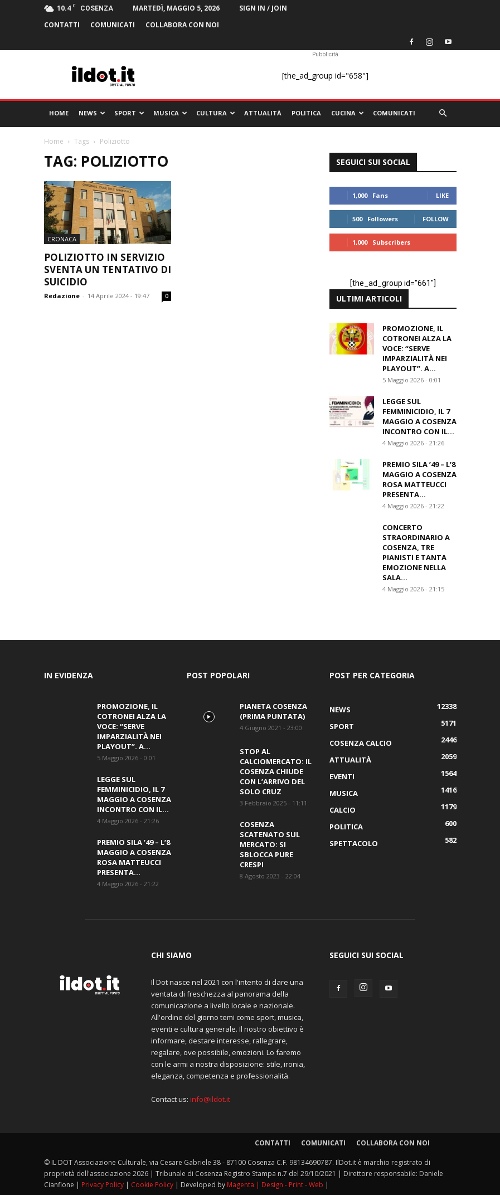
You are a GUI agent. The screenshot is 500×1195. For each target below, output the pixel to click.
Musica (170, 113)
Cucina (347, 113)
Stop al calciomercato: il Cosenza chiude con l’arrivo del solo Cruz (276, 771)
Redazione (62, 296)
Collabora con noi (182, 25)
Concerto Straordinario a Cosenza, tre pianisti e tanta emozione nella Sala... (416, 552)
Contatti (62, 25)
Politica (306, 113)
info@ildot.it (210, 1099)
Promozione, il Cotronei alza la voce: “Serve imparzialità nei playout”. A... (417, 348)
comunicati (112, 25)
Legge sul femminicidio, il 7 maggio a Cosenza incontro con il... (419, 416)
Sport (129, 113)
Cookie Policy (153, 1184)
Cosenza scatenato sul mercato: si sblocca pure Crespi (270, 844)
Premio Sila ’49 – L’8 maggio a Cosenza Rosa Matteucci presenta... (419, 479)
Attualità (262, 113)
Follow (436, 219)
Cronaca (61, 239)
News (92, 113)
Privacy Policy (103, 1184)
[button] (443, 113)
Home (59, 113)
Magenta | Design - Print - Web (276, 1184)
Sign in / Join (263, 8)
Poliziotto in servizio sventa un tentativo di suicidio (107, 269)
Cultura (215, 113)
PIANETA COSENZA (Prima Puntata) (273, 711)
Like (442, 195)
